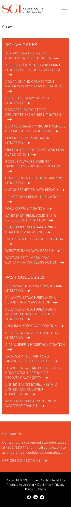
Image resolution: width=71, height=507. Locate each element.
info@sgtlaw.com (48, 447)
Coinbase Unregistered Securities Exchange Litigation (33, 112)
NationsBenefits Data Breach (31, 190)
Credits (41, 489)
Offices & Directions (21, 460)
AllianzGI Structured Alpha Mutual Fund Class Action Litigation (30, 314)
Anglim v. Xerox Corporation (31, 326)
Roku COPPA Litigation (25, 208)
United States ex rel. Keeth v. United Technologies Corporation (31, 389)
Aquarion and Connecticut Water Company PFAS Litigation (33, 84)
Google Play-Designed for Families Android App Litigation (33, 164)
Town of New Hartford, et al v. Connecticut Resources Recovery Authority (33, 373)
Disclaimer (44, 484)
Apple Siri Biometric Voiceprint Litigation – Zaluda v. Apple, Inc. (33, 67)
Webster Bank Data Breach (29, 251)
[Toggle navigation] (64, 9)
